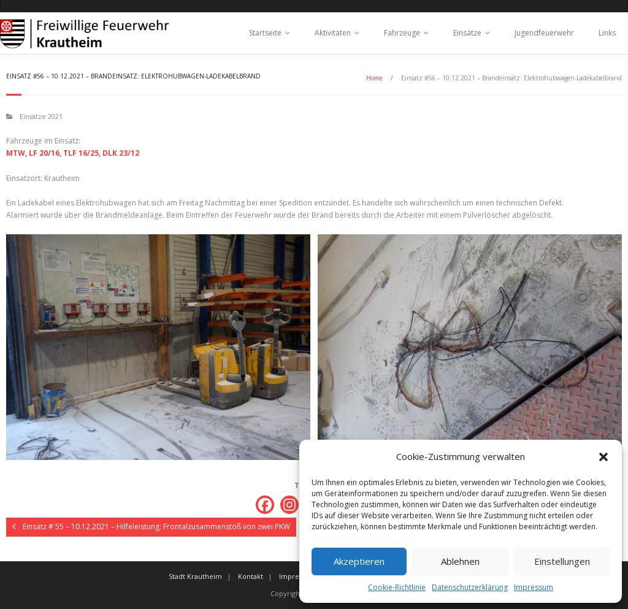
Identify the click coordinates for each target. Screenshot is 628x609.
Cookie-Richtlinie (397, 587)
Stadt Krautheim (195, 576)
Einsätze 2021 (41, 116)
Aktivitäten (333, 33)
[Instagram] (289, 505)
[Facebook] (265, 505)
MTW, (16, 153)
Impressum (533, 587)
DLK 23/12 (120, 153)
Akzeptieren (359, 561)
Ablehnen (460, 561)
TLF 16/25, (82, 153)
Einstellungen (562, 561)
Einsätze (467, 33)
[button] (603, 457)
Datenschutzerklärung (470, 587)
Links (607, 33)
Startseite (265, 33)
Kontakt (250, 576)
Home (374, 78)
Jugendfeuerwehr (544, 33)
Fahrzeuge (402, 33)
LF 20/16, (45, 153)
